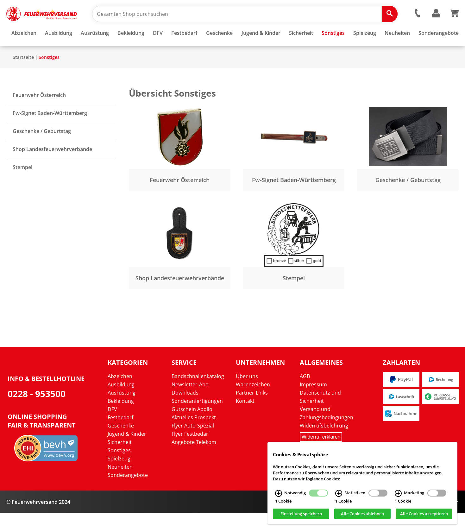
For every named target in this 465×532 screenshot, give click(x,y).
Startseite (23, 76)
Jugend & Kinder (127, 452)
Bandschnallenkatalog (198, 394)
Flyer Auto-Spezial (193, 444)
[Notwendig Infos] (278, 493)
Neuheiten (120, 485)
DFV (112, 427)
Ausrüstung (121, 411)
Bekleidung (121, 419)
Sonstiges (49, 76)
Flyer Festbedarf (191, 452)
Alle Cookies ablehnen (362, 514)
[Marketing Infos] (398, 493)
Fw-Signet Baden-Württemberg (50, 131)
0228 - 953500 (37, 412)
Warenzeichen (253, 403)
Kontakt (245, 419)
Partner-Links (252, 411)
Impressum (313, 403)
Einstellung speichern (301, 514)
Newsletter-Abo (190, 403)
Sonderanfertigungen (197, 419)
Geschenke (121, 444)
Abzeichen (120, 394)
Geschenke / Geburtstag (42, 149)
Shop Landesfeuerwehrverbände (52, 167)
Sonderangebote (128, 493)
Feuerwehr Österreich (39, 113)
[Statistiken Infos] (338, 493)
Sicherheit (120, 460)
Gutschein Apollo (192, 427)
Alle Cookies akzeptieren (424, 514)
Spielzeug (119, 477)
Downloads (185, 411)
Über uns (247, 394)
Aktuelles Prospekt (194, 436)
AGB (305, 394)
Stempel (22, 185)
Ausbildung (121, 403)
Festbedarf (120, 436)
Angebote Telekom (194, 460)
